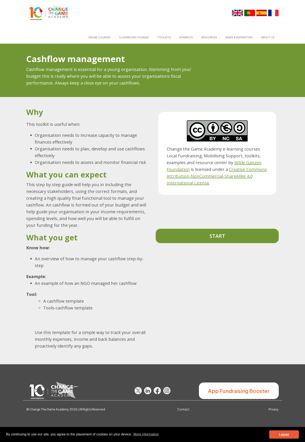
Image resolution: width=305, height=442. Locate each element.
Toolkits (164, 37)
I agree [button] (284, 434)
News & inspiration (239, 37)
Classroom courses (134, 37)
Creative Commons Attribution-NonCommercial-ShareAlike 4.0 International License (217, 176)
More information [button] (146, 434)
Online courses (99, 37)
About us (267, 37)
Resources (209, 37)
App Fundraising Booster (239, 391)
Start (217, 235)
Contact (183, 409)
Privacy (274, 409)
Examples (186, 37)
